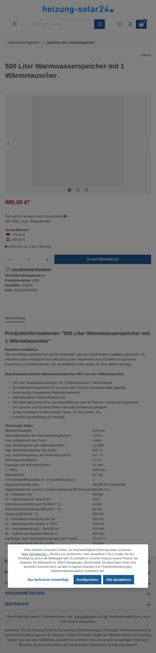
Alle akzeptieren (118, 580)
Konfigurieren (87, 580)
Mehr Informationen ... (35, 554)
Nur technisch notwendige (48, 580)
